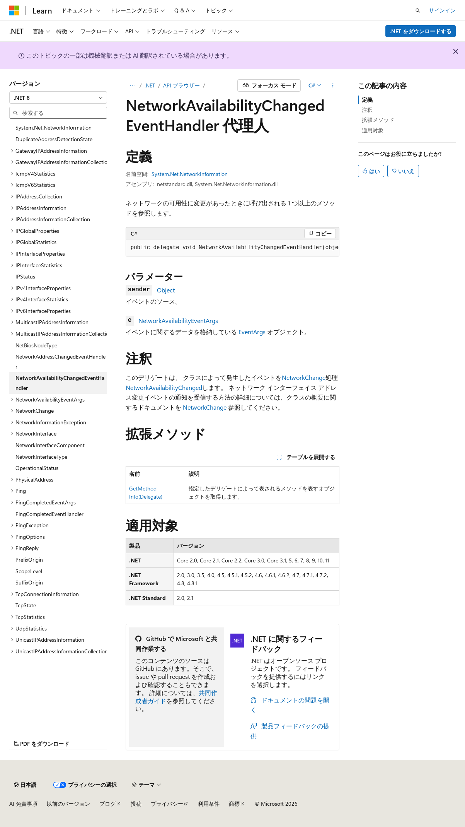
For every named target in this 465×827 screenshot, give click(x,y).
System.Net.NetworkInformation (190, 174)
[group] (233, 247)
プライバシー (167, 803)
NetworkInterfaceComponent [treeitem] (50, 445)
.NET (150, 85)
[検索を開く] (418, 10)
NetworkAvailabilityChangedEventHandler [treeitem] (59, 382)
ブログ (107, 803)
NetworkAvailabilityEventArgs (178, 320)
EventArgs (252, 332)
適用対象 (372, 130)
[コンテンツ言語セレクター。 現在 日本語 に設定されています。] (25, 785)
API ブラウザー (181, 85)
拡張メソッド (378, 119)
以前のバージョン (68, 803)
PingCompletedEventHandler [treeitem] (49, 514)
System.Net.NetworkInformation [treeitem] (53, 127)
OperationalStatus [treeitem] (36, 468)
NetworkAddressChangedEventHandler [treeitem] (60, 361)
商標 (234, 803)
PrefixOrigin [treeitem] (29, 559)
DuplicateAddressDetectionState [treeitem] (53, 139)
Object (166, 290)
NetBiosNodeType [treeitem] (36, 345)
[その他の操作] (332, 85)
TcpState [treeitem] (25, 605)
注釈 (367, 109)
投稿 (136, 803)
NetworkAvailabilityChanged (164, 387)
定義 (367, 99)
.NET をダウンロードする (420, 31)
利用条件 (209, 803)
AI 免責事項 (23, 803)
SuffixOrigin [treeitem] (29, 582)
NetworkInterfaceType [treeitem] (41, 456)
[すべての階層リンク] (132, 85)
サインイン (442, 10)
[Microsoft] (14, 10)
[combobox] (58, 97)
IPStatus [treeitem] (25, 276)
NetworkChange (303, 377)
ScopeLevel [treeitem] (28, 571)
